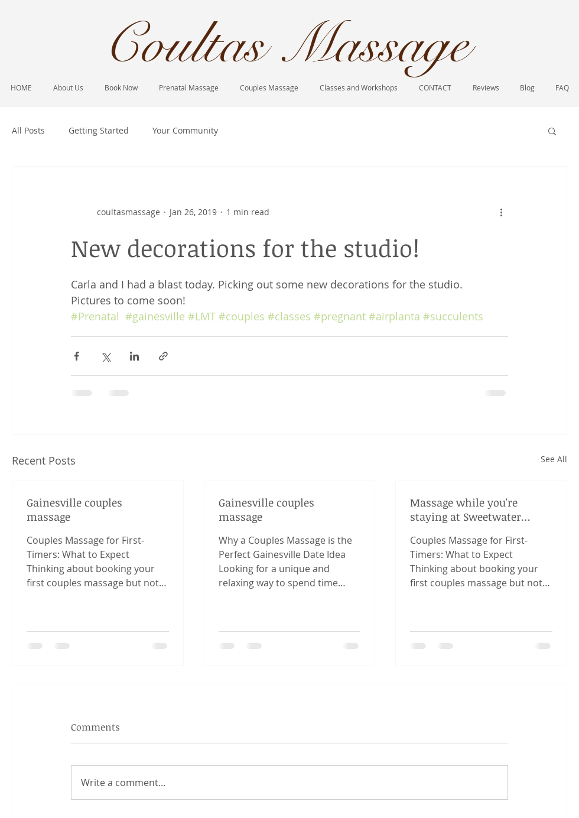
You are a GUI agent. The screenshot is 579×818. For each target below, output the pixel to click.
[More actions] (501, 211)
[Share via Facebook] (76, 356)
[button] (552, 130)
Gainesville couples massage (74, 509)
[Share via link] (163, 356)
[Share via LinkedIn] (134, 356)
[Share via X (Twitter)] (105, 356)
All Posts (28, 130)
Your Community (185, 130)
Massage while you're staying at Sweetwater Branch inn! (465, 509)
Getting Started (99, 130)
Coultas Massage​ (286, 45)
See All (554, 459)
